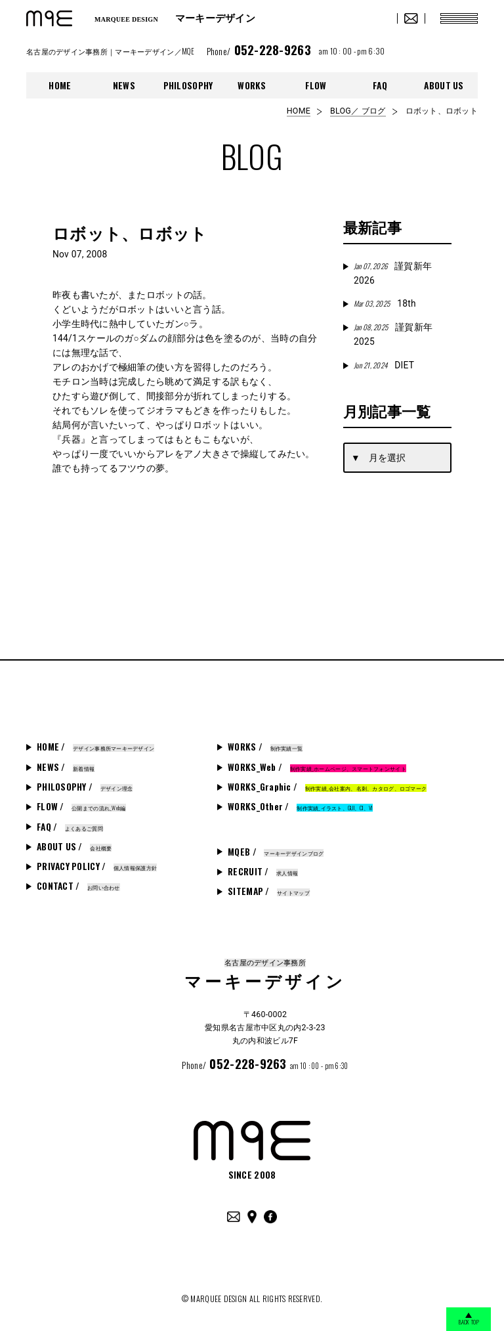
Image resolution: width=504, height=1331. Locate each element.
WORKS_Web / (317, 767)
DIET (384, 365)
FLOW (315, 85)
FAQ (380, 85)
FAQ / (70, 826)
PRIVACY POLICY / (97, 866)
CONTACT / (78, 885)
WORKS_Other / (300, 806)
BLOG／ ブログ (357, 111)
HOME (60, 85)
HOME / (95, 746)
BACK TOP (464, 1319)
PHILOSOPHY (188, 85)
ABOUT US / (74, 846)
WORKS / (265, 746)
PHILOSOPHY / (85, 786)
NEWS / (65, 767)
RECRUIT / (263, 871)
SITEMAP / (269, 891)
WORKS (252, 85)
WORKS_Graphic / (327, 786)
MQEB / (276, 851)
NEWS (124, 85)
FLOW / (81, 806)
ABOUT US (443, 85)
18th (385, 303)
